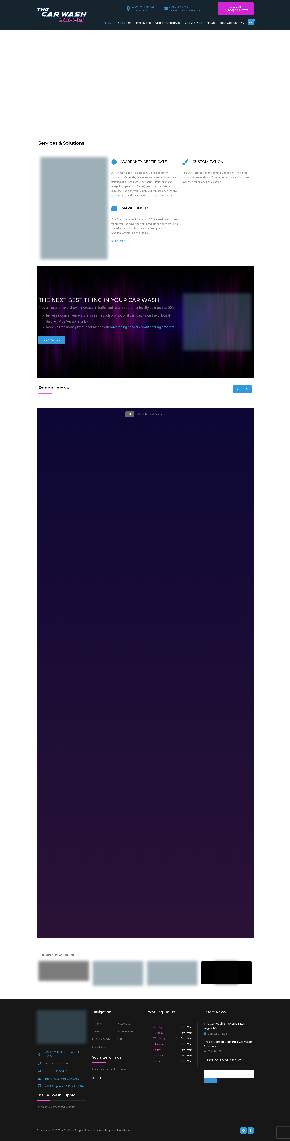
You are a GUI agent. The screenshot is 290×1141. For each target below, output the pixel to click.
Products (143, 22)
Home (109, 22)
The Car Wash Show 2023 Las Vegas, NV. (224, 1026)
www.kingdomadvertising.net (115, 1130)
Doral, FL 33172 (143, 7)
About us (125, 22)
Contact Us (52, 339)
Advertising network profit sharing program (142, 327)
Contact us (228, 22)
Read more (118, 241)
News (211, 22)
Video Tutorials (167, 22)
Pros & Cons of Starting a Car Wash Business (228, 1044)
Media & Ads (193, 22)
